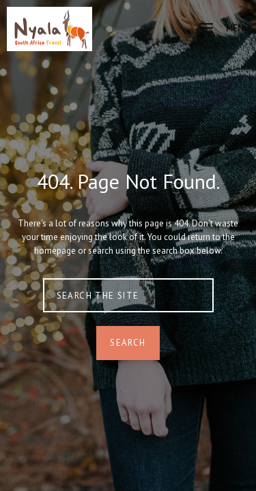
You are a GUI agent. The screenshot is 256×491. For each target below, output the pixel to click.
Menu (224, 28)
